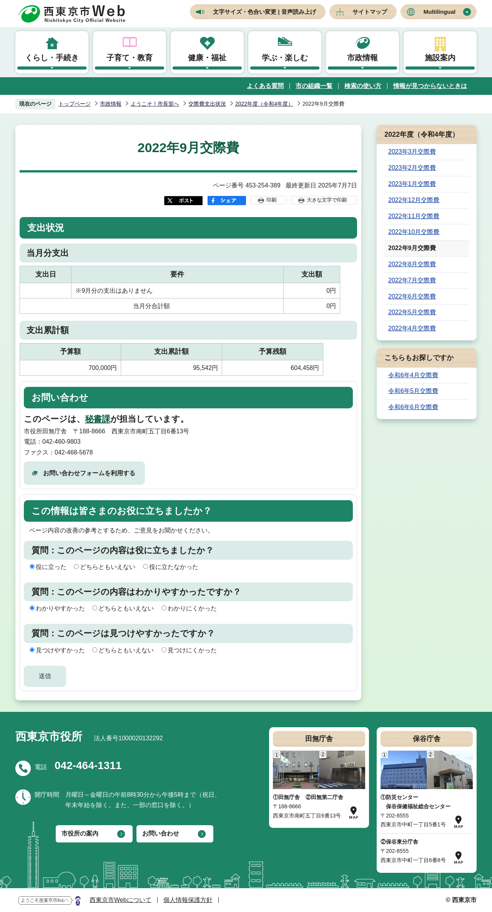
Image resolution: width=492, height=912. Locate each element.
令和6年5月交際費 (413, 391)
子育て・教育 (129, 57)
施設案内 (440, 57)
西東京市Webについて (120, 900)
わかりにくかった (192, 608)
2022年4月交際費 (412, 328)
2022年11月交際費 (413, 216)
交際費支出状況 (207, 104)
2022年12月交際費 (413, 200)
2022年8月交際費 (412, 264)
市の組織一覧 (314, 86)
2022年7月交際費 (412, 280)
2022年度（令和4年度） (264, 104)
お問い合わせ (160, 833)
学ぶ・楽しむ (285, 57)
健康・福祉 (207, 57)
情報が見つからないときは (430, 86)
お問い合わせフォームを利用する (89, 473)
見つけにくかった (192, 650)
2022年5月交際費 (412, 312)
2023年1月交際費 (412, 184)
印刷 (271, 200)
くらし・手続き (52, 57)
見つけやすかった (60, 650)
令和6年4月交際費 (413, 375)
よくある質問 (265, 86)
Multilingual (439, 11)
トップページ (74, 104)
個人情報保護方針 (188, 900)
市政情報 (362, 57)
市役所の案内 (80, 833)
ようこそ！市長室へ (155, 104)
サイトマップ (369, 11)
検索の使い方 (362, 86)
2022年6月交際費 (412, 296)
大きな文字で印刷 (327, 200)
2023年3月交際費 (412, 151)
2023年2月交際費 (412, 167)
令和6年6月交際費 (413, 407)
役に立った (51, 567)
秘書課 (97, 419)
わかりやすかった (60, 608)
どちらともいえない (107, 567)
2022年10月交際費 (413, 232)
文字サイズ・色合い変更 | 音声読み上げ (264, 11)
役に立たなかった (173, 567)
